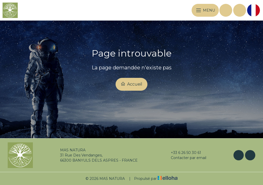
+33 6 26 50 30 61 (183, 152)
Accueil (131, 84)
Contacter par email (185, 157)
